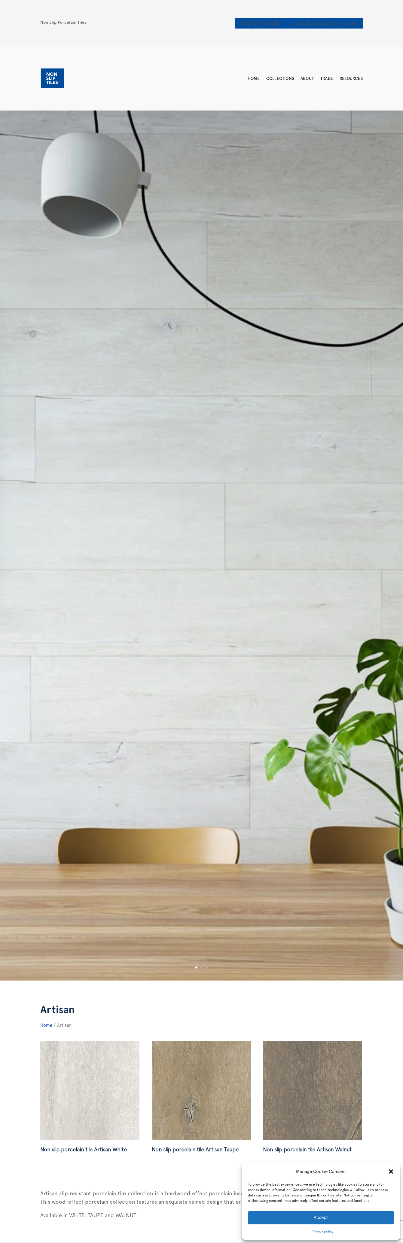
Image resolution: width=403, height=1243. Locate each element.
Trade (326, 78)
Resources (351, 78)
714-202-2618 (260, 23)
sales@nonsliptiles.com (324, 23)
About (307, 78)
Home (254, 78)
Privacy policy (323, 1231)
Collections (280, 78)
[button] (391, 1172)
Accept (321, 1217)
